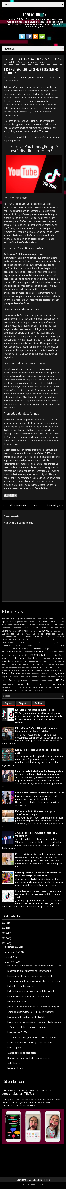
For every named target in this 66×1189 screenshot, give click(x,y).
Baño (10, 624)
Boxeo (41, 624)
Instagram (48, 651)
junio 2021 (10, 957)
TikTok (40, 59)
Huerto (5, 651)
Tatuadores (52, 676)
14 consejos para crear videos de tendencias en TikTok (26, 1092)
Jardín (44, 655)
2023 (4, 933)
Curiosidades (8, 633)
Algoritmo (20, 618)
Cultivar (61, 631)
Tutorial (60, 684)
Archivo (39, 703)
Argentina (19, 621)
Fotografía (55, 643)
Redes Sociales (28, 59)
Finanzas (45, 643)
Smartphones (24, 676)
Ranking (31, 670)
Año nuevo (59, 618)
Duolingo (51, 637)
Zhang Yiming (37, 690)
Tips (29, 684)
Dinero (20, 637)
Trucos (43, 684)
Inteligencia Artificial (20, 655)
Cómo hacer (23, 630)
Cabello (54, 624)
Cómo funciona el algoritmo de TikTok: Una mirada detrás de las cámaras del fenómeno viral (38, 894)
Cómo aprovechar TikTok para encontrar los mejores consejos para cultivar (38, 874)
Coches (61, 627)
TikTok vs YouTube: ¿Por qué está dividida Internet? (31, 70)
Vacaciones (6, 687)
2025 (4, 922)
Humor (12, 651)
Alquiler (29, 618)
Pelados (29, 667)
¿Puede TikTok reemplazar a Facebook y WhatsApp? (33, 1006)
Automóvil (45, 621)
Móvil (4, 664)
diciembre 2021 (12, 946)
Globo (50, 645)
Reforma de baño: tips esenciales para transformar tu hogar (35, 813)
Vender (25, 687)
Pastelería (13, 667)
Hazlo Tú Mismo (20, 648)
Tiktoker (21, 684)
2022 (4, 938)
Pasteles (21, 667)
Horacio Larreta (57, 648)
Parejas (5, 667)
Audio (38, 621)
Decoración (38, 633)
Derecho (61, 634)
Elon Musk (22, 640)
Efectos (15, 640)
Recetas (60, 670)
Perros (40, 667)
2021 (4, 943)
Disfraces (29, 636)
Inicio (35, 505)
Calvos (61, 624)
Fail (62, 640)
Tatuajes (61, 676)
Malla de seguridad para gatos (22, 986)
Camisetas (6, 627)
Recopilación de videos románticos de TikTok (29, 976)
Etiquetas (23, 703)
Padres (48, 664)
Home (7, 59)
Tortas (35, 684)
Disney (38, 636)
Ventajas (33, 687)
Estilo (36, 640)
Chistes (43, 627)
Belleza (23, 624)
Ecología (60, 636)
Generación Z (40, 645)
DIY (44, 636)
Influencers (37, 651)
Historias (38, 648)
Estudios (49, 640)
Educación (6, 639)
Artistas (31, 621)
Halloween (6, 648)
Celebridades (28, 627)
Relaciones (26, 673)
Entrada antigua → (54, 505)
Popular (61, 667)
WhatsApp (19, 690)
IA (17, 651)
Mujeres (10, 664)
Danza (20, 633)
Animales (50, 618)
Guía (62, 645)
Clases (56, 627)
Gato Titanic (13, 1063)
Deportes (50, 633)
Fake (4, 642)
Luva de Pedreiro (46, 658)
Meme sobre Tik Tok (17, 1001)
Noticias (40, 664)
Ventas (41, 687)
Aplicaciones (8, 621)
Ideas (21, 651)
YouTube (49, 59)
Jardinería (52, 655)
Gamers (12, 645)
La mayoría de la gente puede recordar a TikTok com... (34, 1022)
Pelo (34, 667)
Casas (18, 627)
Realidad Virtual (42, 670)
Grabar (55, 645)
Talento (43, 676)
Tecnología (15, 680)
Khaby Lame (8, 658)
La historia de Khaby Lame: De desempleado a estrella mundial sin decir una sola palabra (39, 773)
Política (53, 667)
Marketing (59, 658)
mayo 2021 (10, 962)
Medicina (24, 661)
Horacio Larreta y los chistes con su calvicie (28, 1057)
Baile (4, 624)
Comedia (12, 631)
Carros (13, 627)
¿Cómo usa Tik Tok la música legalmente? (28, 1027)
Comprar (34, 631)
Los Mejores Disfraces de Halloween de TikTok (39, 792)
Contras (54, 631)
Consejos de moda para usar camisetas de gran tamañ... (35, 981)
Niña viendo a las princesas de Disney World (29, 970)
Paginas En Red (36, 1184)
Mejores (32, 661)
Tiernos (49, 680)
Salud (49, 673)
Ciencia (50, 627)
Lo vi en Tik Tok (34, 14)
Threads (43, 680)
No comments (13, 80)
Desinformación (9, 636)
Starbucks (35, 676)
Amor (35, 618)
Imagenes (28, 651)
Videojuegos (58, 687)
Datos (28, 634)
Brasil (47, 624)
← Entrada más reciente (14, 505)
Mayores (15, 661)
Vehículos (16, 687)
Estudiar (42, 640)
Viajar (48, 687)
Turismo (51, 684)
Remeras (35, 673)
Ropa (43, 673)
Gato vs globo (14, 1047)
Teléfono (26, 680)
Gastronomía (21, 645)
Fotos (62, 643)
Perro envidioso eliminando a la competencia (38, 854)
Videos (6, 690)
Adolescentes (8, 618)
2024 (4, 927)
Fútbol (5, 645)
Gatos (30, 645)
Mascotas (6, 661)
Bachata (60, 621)
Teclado (4, 680)
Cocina (5, 630)
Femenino (29, 643)
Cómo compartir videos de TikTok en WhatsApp (31, 1011)
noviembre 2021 (13, 952)
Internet (16, 59)
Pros (15, 670)
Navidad (26, 664)
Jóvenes (61, 655)
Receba (53, 670)
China (37, 627)
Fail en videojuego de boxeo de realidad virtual (30, 991)
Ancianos (41, 618)
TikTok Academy (8, 684)
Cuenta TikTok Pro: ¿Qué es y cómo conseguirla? (31, 1042)
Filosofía (37, 643)
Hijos (31, 648)
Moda (45, 661)
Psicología (22, 670)
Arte (25, 621)
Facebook (56, 640)
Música (18, 664)
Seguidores (58, 673)
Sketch (15, 676)
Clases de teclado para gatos (21, 1052)
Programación (7, 670)
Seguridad (6, 676)
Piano (46, 667)
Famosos (11, 642)
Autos (53, 621)
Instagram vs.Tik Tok (17, 1032)
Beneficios (33, 624)
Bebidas (16, 624)
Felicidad (20, 643)
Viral (12, 690)
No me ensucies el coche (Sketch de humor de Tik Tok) (34, 965)
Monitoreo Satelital (56, 661)
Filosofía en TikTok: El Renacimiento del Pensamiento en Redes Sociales (36, 730)
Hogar (46, 648)
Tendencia (34, 680)
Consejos (44, 630)
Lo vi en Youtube (39, 131)
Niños (33, 664)
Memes (39, 661)
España (30, 640)
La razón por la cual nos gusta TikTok (34, 709)
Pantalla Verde (58, 664)
